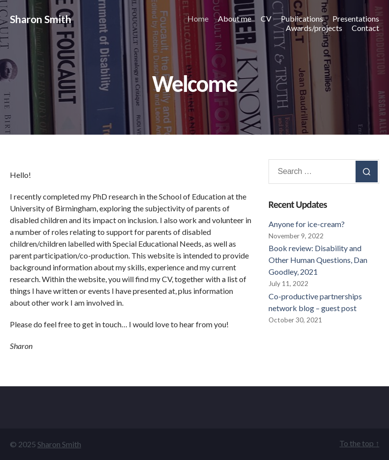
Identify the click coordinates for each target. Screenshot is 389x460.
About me (234, 18)
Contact (365, 27)
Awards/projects (314, 27)
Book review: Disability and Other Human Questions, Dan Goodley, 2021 (318, 259)
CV (266, 18)
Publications (302, 18)
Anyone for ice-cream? (307, 224)
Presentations (355, 18)
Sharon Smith (40, 19)
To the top (359, 443)
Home (198, 18)
